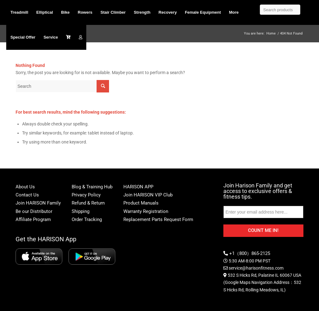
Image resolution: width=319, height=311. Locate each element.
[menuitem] (19, 12)
